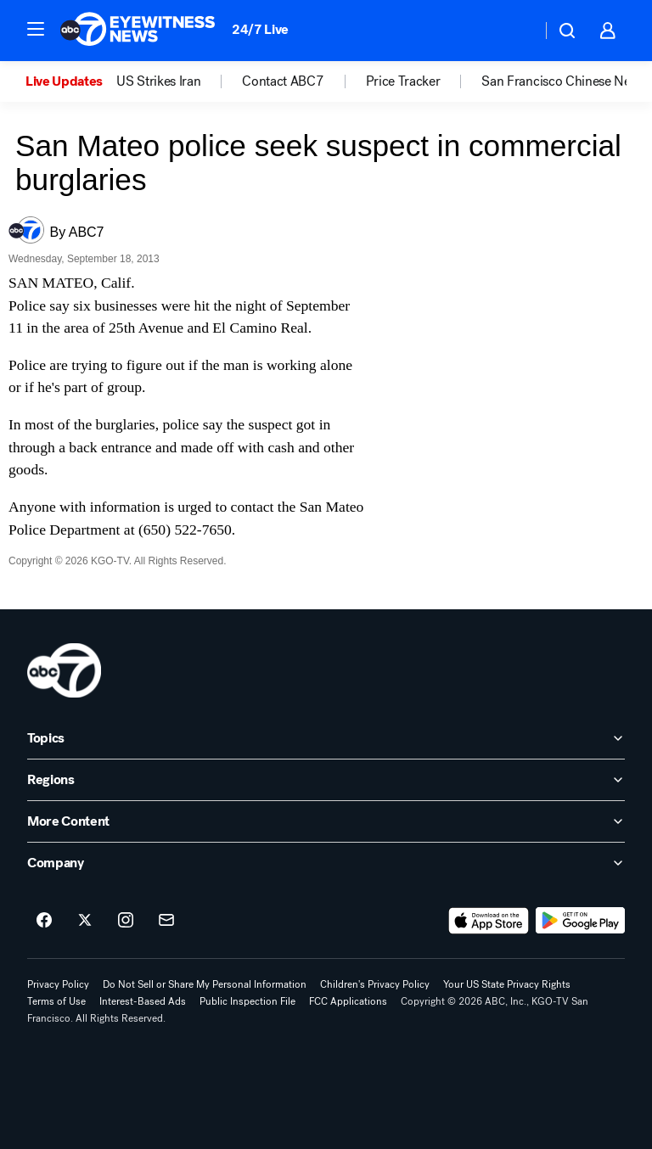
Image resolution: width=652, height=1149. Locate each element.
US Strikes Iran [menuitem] (158, 81)
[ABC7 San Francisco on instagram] (126, 921)
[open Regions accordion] (326, 780)
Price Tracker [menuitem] (403, 81)
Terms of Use (56, 1001)
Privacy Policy (58, 984)
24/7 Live (260, 29)
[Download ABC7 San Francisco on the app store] (489, 920)
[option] (70, 81)
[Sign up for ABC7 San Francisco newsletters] (166, 921)
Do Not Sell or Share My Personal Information (204, 984)
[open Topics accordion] (326, 738)
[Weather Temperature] (514, 31)
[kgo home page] (64, 670)
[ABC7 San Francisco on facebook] (44, 921)
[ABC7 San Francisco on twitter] (85, 921)
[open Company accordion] (326, 863)
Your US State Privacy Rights (506, 984)
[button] (35, 29)
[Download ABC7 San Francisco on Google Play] (580, 920)
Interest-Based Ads (142, 1001)
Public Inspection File (247, 1001)
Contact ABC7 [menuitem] (282, 81)
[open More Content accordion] (326, 821)
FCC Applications (348, 1001)
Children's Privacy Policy (375, 984)
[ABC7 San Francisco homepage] (137, 30)
